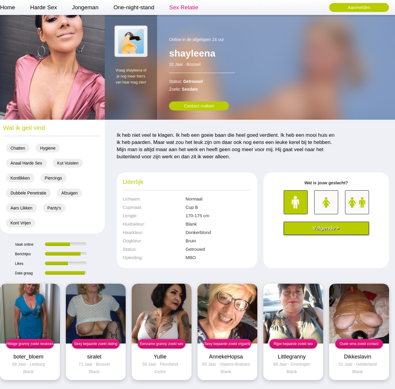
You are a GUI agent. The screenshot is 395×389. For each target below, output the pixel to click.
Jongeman (85, 7)
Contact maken (199, 105)
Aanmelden (359, 7)
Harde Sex (43, 7)
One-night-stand (133, 7)
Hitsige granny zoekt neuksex (30, 344)
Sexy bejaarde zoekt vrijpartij (227, 344)
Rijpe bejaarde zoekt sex (293, 344)
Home (7, 7)
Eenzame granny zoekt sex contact (161, 345)
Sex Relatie (183, 7)
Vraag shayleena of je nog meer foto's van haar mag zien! (131, 76)
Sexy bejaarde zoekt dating (96, 344)
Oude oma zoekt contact (359, 344)
